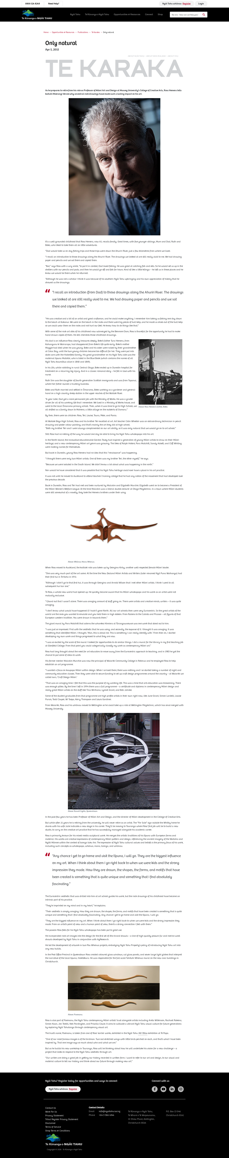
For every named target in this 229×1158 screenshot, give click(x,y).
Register (187, 3)
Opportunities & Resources (127, 14)
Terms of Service (53, 1127)
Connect (149, 14)
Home (46, 32)
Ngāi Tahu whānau (176, 3)
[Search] (188, 14)
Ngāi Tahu (75, 14)
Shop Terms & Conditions (57, 1131)
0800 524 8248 (32, 3)
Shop (160, 14)
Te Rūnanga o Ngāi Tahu (97, 14)
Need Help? (53, 3)
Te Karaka (96, 32)
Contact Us (50, 1108)
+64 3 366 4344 (106, 1115)
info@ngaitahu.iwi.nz (109, 1111)
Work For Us (51, 1112)
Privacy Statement (54, 1115)
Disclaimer (50, 1123)
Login (201, 3)
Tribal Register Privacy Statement (61, 1119)
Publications (83, 32)
